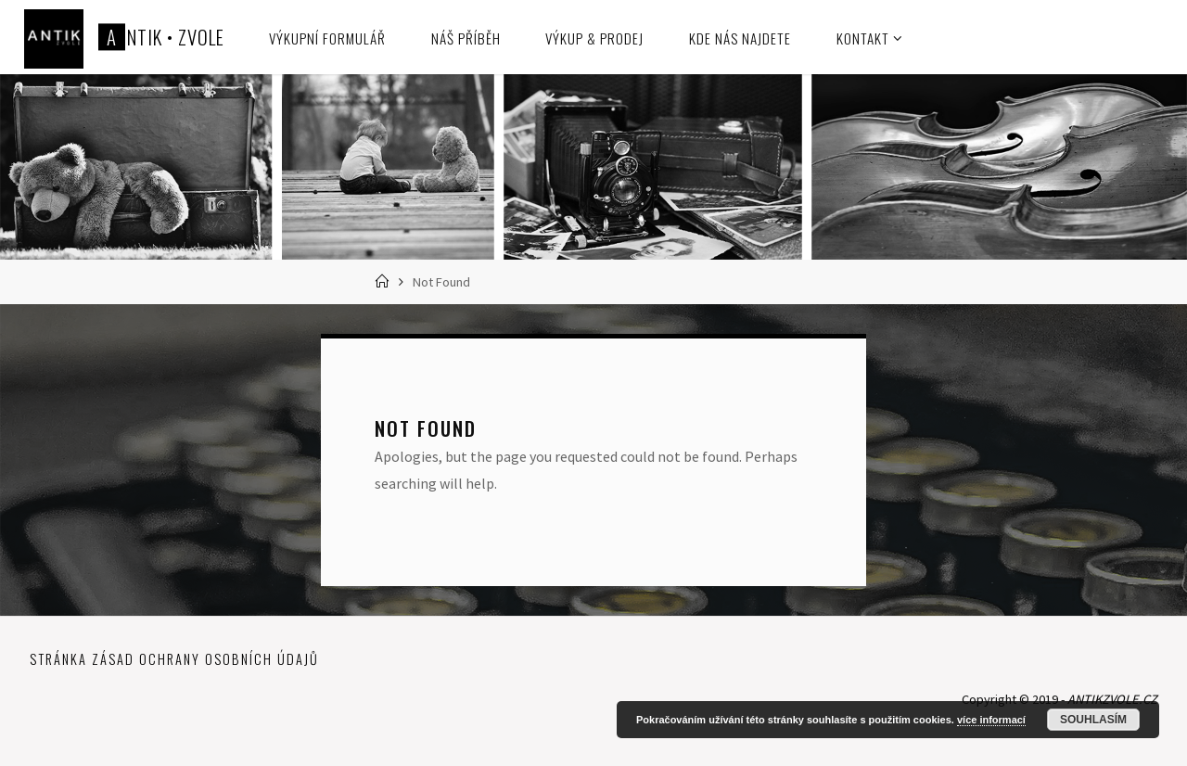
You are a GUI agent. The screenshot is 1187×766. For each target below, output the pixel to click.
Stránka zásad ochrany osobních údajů (174, 659)
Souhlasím (1093, 719)
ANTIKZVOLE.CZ (1112, 699)
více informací (991, 719)
